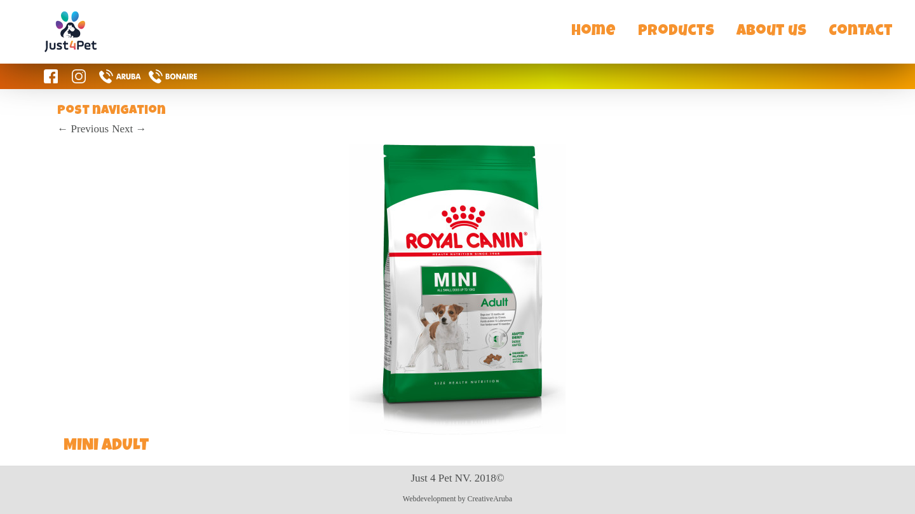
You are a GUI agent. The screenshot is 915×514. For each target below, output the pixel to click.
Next (129, 129)
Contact (861, 31)
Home (593, 31)
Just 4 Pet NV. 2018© (457, 478)
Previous (83, 129)
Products (676, 31)
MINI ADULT (106, 446)
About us (771, 31)
